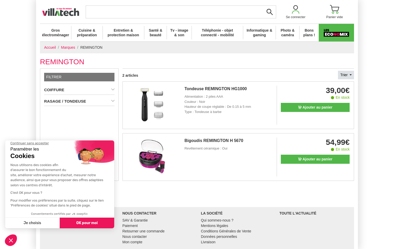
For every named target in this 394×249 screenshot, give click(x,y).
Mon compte (132, 242)
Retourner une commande (144, 231)
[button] (295, 12)
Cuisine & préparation (87, 32)
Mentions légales (214, 226)
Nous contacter (135, 236)
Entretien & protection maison (123, 32)
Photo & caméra (288, 32)
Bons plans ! (309, 32)
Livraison (208, 242)
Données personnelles (219, 236)
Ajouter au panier (315, 107)
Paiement (130, 226)
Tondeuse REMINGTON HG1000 (216, 89)
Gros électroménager (55, 32)
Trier (344, 75)
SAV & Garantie (135, 220)
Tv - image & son (179, 32)
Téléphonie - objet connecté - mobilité (217, 32)
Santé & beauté (155, 32)
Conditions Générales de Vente (226, 231)
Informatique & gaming (259, 32)
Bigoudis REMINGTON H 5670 (214, 140)
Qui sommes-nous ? (217, 220)
